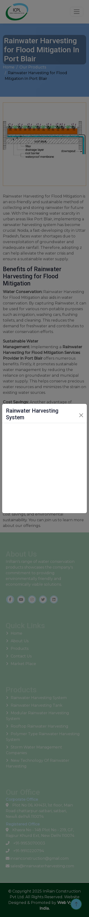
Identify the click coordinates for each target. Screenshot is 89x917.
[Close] (81, 415)
